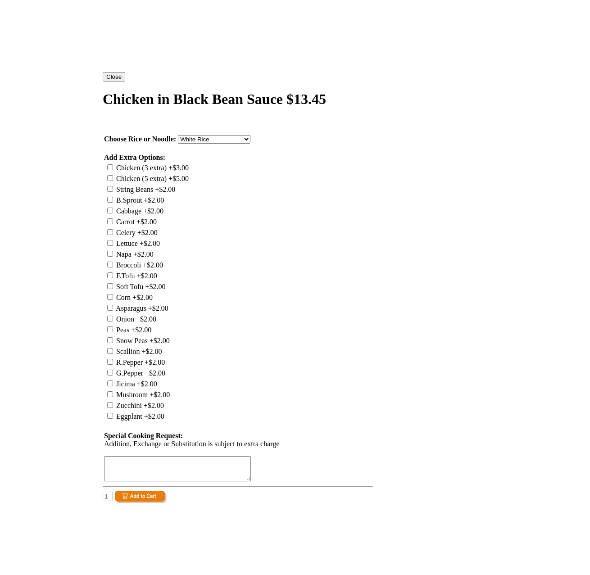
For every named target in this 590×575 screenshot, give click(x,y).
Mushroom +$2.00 (142, 394)
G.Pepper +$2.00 (139, 373)
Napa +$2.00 (134, 254)
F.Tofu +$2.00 (135, 276)
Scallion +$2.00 (138, 351)
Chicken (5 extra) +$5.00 (151, 178)
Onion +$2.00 (135, 319)
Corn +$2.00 (133, 297)
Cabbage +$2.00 (138, 211)
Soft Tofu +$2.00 (139, 286)
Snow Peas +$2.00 (142, 340)
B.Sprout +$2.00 (139, 200)
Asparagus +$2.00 (141, 308)
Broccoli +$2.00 (138, 265)
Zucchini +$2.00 (139, 405)
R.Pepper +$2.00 (139, 362)
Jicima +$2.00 (135, 384)
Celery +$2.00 (136, 232)
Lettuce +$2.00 (137, 243)
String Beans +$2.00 (144, 189)
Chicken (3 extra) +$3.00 (151, 168)
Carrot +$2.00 (135, 222)
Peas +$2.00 (132, 330)
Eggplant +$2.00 (139, 416)
